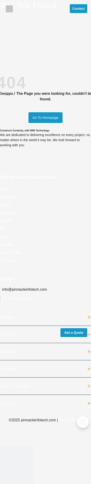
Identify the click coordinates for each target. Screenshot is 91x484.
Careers (45, 403)
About (45, 317)
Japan (5, 237)
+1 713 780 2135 (15, 299)
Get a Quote (73, 332)
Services (45, 334)
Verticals (45, 352)
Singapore (8, 213)
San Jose (8, 260)
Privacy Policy (70, 420)
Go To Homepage (45, 117)
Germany (7, 197)
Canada (6, 244)
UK (2, 229)
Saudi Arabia (10, 252)
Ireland (5, 221)
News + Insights (45, 386)
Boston (6, 205)
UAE (4, 189)
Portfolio (45, 369)
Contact (78, 8)
